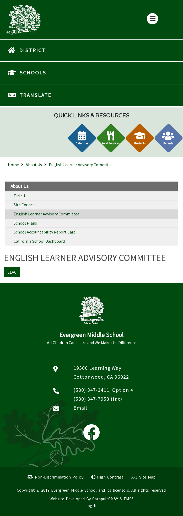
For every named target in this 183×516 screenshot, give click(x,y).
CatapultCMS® (105, 498)
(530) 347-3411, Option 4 (103, 390)
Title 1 (19, 195)
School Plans (25, 223)
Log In (91, 505)
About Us (34, 164)
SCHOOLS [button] (32, 72)
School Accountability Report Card (45, 232)
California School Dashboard (39, 241)
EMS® (128, 498)
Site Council (24, 204)
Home (13, 164)
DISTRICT (32, 50)
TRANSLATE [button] (35, 95)
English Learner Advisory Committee (82, 164)
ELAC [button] (12, 272)
